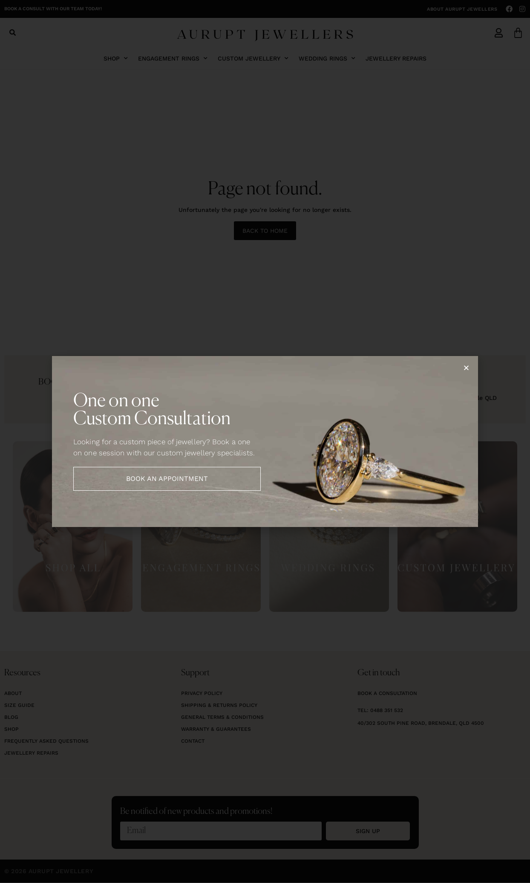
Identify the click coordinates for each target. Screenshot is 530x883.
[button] (466, 368)
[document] (265, 441)
